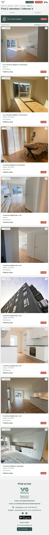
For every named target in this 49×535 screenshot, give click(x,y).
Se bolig (43, 71)
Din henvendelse (24, 529)
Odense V (29, 6)
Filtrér (12, 12)
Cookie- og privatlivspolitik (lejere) (24, 500)
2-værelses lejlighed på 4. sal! (12, 215)
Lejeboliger (10, 6)
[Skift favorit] (46, 28)
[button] (46, 2)
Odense (17, 6)
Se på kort (36, 12)
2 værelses (22, 6)
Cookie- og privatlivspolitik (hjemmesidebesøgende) (24, 503)
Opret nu (43, 19)
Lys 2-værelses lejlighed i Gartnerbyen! (15, 64)
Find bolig (29, 2)
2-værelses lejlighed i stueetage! (13, 466)
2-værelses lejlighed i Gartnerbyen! (14, 165)
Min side (39, 2)
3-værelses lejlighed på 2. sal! (12, 365)
